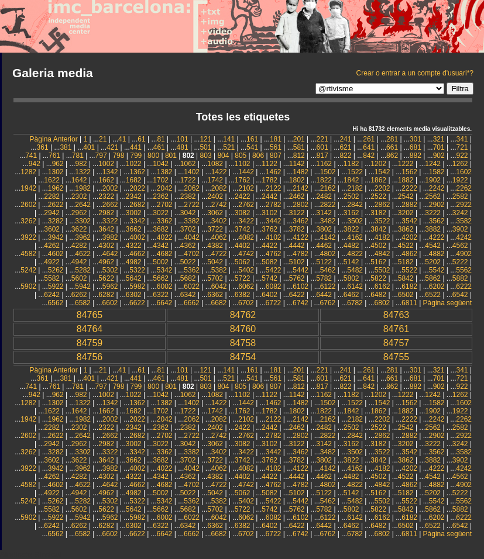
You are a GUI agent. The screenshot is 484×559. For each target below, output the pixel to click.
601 (322, 147)
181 (276, 139)
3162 (351, 213)
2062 (192, 188)
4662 (137, 254)
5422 (274, 270)
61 (141, 139)
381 (65, 147)
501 (205, 147)
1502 (328, 172)
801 (171, 155)
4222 (437, 237)
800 (153, 155)
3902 (460, 229)
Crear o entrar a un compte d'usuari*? (414, 73)
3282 (56, 221)
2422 (242, 196)
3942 (56, 237)
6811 (409, 303)
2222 (409, 188)
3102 (269, 213)
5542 (437, 270)
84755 (396, 357)
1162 (324, 164)
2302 (79, 196)
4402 (242, 245)
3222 (433, 213)
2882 (409, 205)
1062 (188, 164)
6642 (165, 303)
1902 (433, 180)
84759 (90, 343)
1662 (106, 180)
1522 (355, 172)
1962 (56, 188)
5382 (219, 270)
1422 (219, 172)
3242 (460, 213)
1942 (28, 188)
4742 (246, 254)
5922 (56, 286)
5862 (433, 278)
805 (240, 155)
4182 (382, 237)
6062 (246, 286)
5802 (351, 278)
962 (58, 164)
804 (223, 155)
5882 (460, 278)
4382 (215, 245)
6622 (137, 303)
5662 (161, 278)
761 (54, 155)
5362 (192, 270)
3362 (165, 221)
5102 (297, 262)
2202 (382, 188)
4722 (219, 254)
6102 (300, 286)
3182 (378, 213)
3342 (137, 221)
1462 (274, 172)
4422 (269, 245)
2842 (355, 205)
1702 (161, 180)
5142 (351, 262)
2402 (215, 196)
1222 (406, 164)
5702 (215, 278)
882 (415, 155)
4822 (355, 254)
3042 (188, 213)
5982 (137, 286)
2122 (274, 188)
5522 (409, 270)
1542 (382, 172)
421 (112, 147)
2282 (52, 196)
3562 (437, 221)
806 (258, 155)
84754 (243, 357)
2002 (110, 188)
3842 (378, 229)
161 (252, 139)
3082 (242, 213)
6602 (110, 303)
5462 (328, 270)
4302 (106, 245)
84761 (396, 329)
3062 (215, 213)
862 (392, 155)
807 (276, 155)
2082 (219, 188)
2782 (274, 205)
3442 (274, 221)
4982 (134, 262)
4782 (300, 254)
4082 (246, 237)
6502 (406, 295)
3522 (382, 221)
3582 (464, 221)
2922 (464, 205)
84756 (90, 357)
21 (103, 139)
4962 (106, 262)
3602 (52, 229)
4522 (406, 245)
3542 (409, 221)
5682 (188, 278)
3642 (106, 229)
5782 (324, 278)
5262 (56, 270)
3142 (324, 213)
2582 (460, 196)
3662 (134, 229)
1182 (351, 164)
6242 (52, 295)
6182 (409, 286)
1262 (460, 164)
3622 (79, 229)
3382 (192, 221)
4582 (28, 254)
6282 (106, 295)
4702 (192, 254)
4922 (52, 262)
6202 (437, 286)
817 (322, 155)
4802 (328, 254)
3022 (161, 213)
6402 (269, 295)
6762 (328, 303)
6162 (382, 286)
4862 (409, 254)
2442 (269, 196)
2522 (378, 196)
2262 (464, 188)
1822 (324, 180)
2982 (106, 213)
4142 (328, 237)
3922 (28, 237)
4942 (79, 262)
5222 (460, 262)
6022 (192, 286)
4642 (110, 254)
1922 (460, 180)
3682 (161, 229)
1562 (409, 172)
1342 (110, 172)
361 (43, 147)
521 (229, 147)
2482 (324, 196)
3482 (328, 221)
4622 (83, 254)
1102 (242, 164)
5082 (269, 262)
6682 (219, 303)
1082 (215, 164)
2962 (79, 213)
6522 (433, 295)
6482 (378, 295)
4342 (161, 245)
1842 (351, 180)
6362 (215, 295)
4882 (437, 254)
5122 (324, 262)
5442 (300, 270)
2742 (219, 205)
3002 (134, 213)
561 (276, 147)
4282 (79, 245)
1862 (378, 180)
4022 (165, 237)
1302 (56, 172)
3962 (83, 237)
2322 (106, 196)
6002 (165, 286)
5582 (52, 278)
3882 (433, 229)
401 (89, 147)
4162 (355, 237)
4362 (188, 245)
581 (299, 147)
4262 (52, 245)
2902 (437, 205)
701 (439, 147)
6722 (274, 303)
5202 (433, 262)
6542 (460, 295)
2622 (56, 205)
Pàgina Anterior (54, 139)
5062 (242, 262)
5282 (83, 270)
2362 (161, 196)
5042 (215, 262)
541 (252, 147)
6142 (355, 286)
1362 (137, 172)
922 (462, 155)
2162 (328, 188)
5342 (165, 270)
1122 (269, 164)
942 (34, 164)
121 (205, 139)
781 (78, 155)
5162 (378, 262)
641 (369, 147)
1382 (165, 172)
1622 (52, 180)
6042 (219, 286)
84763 (396, 315)
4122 (300, 237)
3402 (219, 221)
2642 (83, 205)
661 (392, 147)
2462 (297, 196)
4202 (409, 237)
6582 (83, 303)
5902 (28, 286)
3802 (324, 229)
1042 (161, 164)
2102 (246, 188)
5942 (83, 286)
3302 (83, 221)
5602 (79, 278)
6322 (161, 295)
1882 (406, 180)
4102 (274, 237)
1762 (242, 180)
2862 (382, 205)
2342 (134, 196)
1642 (79, 180)
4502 (378, 245)
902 (439, 155)
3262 (28, 221)
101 (182, 139)
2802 (300, 205)
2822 (328, 205)
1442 (246, 172)
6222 (464, 286)
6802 (382, 303)
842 (369, 155)
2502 (351, 196)
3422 (246, 221)
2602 (28, 205)
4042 (192, 237)
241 (345, 139)
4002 (137, 237)
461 (159, 147)
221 (322, 139)
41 (122, 139)
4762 (274, 254)
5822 (378, 278)
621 (345, 147)
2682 (137, 205)
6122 (328, 286)
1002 (106, 164)
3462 (300, 221)
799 (136, 155)
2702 (165, 205)
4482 (351, 245)
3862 (406, 229)
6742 (300, 303)
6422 (297, 295)
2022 (137, 188)
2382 (188, 196)
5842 (406, 278)
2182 (355, 188)
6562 (56, 303)
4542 (433, 245)
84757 (396, 343)
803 (206, 155)
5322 (137, 270)
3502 (355, 221)
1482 (300, 172)
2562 (433, 196)
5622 (106, 278)
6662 (192, 303)
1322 (83, 172)
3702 (188, 229)
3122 (297, 213)
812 (299, 155)
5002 (161, 262)
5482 (355, 270)
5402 (246, 270)
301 (415, 139)
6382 (242, 295)
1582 (437, 172)
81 (160, 139)
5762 (297, 278)
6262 (79, 295)
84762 (243, 315)
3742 (242, 229)
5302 (110, 270)
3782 (297, 229)
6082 (274, 286)
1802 (297, 180)
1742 (215, 180)
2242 (437, 188)
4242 (464, 237)
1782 (269, 180)
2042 (165, 188)
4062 (219, 237)
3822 (351, 229)
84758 (243, 343)
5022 (188, 262)
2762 (246, 205)
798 (118, 155)
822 (345, 155)
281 (392, 139)
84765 (90, 315)
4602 (56, 254)
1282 (28, 172)
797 (101, 155)
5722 (242, 278)
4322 (134, 245)
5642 (134, 278)
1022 (134, 164)
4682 (165, 254)
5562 (464, 270)
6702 (246, 303)
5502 (382, 270)
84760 (243, 329)
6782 (355, 303)
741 (31, 155)
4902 (464, 254)
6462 (351, 295)
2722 (192, 205)
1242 (433, 164)
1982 (83, 188)
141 (229, 139)
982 (81, 164)
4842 (382, 254)
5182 (406, 262)
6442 (324, 295)
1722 (188, 180)
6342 (188, 295)
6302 (134, 295)
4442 (297, 245)
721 (462, 147)
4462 (324, 245)
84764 (90, 329)
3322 (110, 221)
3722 (215, 229)
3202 (406, 213)
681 (415, 147)
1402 (192, 172)
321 (439, 139)
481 (182, 147)
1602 (464, 172)
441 (136, 147)
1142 (297, 164)
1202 (378, 164)
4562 (460, 245)
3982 (110, 237)
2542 (406, 196)
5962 (110, 286)
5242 (28, 270)
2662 (110, 205)
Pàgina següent (447, 303)
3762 (269, 229)
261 (369, 139)
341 (462, 139)
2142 (300, 188)
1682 (134, 180)
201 (299, 139)
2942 (52, 213)
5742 (269, 278)
